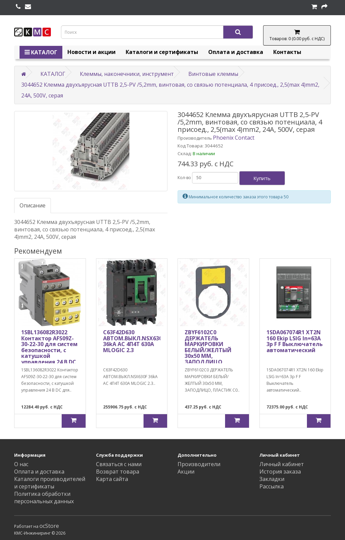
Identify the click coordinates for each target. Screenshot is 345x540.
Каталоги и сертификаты (162, 52)
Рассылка (271, 486)
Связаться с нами (119, 464)
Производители (199, 464)
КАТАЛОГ (41, 52)
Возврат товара (117, 471)
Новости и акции (91, 52)
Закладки (271, 479)
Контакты (287, 52)
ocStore (49, 526)
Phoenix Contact (233, 137)
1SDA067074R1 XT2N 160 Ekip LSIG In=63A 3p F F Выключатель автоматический (294, 341)
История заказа (280, 471)
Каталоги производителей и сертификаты (49, 482)
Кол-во (184, 177)
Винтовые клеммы (213, 74)
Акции (186, 471)
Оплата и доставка (235, 52)
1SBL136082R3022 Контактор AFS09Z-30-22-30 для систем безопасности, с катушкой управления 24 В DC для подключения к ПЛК (50, 353)
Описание (32, 205)
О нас (21, 464)
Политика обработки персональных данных (44, 497)
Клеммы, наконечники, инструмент (127, 74)
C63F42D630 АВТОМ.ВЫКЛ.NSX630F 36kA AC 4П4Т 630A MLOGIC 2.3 (134, 341)
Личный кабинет (281, 464)
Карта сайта (112, 479)
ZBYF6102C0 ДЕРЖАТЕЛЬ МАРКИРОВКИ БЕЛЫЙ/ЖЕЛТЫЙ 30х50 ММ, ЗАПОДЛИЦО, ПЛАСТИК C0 (208, 350)
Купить (262, 178)
